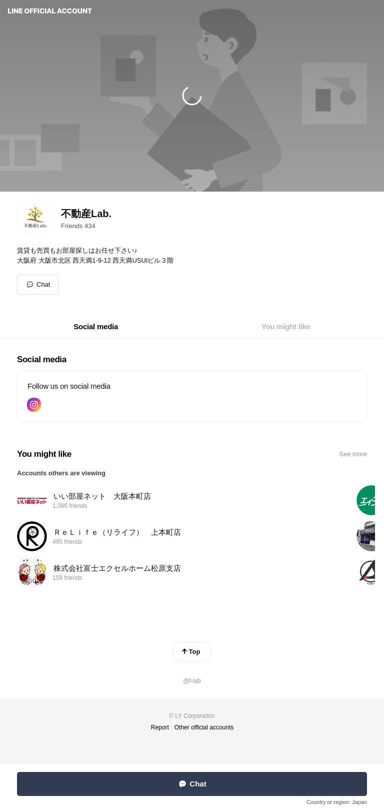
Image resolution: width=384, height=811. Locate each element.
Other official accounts (204, 727)
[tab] (96, 327)
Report (160, 727)
